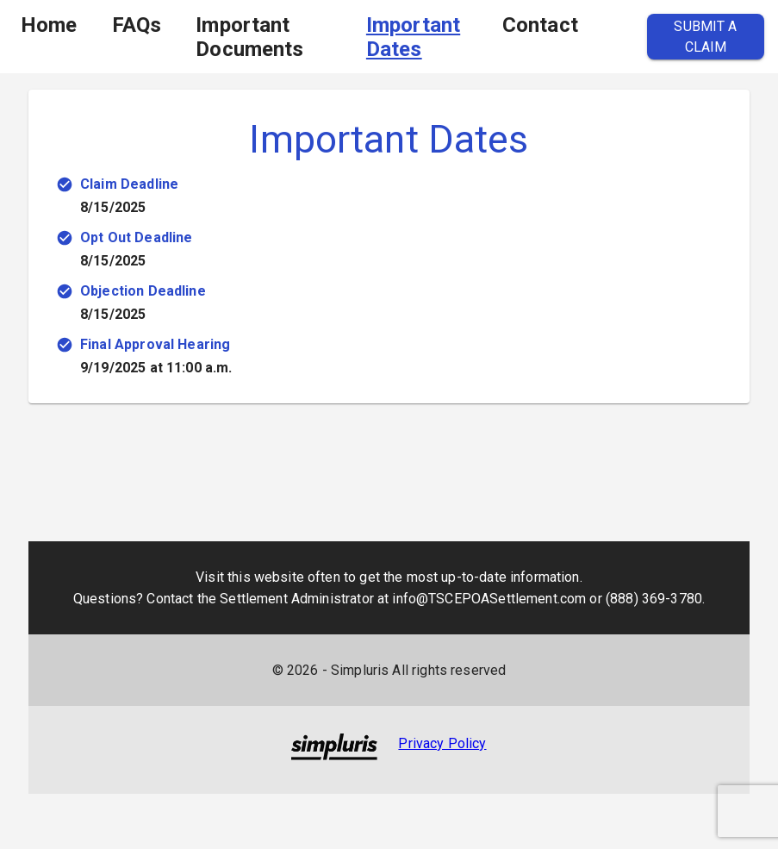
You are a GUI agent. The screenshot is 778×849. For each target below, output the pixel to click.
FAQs (137, 25)
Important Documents (249, 37)
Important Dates (413, 37)
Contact (540, 25)
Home (49, 25)
